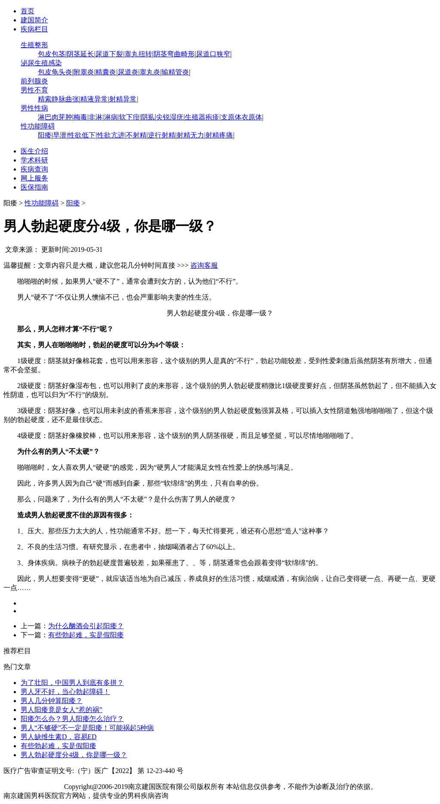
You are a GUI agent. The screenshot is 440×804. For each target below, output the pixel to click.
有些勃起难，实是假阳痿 (86, 635)
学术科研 (34, 160)
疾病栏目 (34, 29)
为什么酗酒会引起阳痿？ (86, 626)
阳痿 (45, 135)
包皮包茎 (51, 54)
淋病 (111, 117)
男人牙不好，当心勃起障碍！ (65, 691)
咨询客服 (204, 265)
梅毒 (80, 117)
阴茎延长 (80, 54)
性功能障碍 (38, 126)
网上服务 (34, 178)
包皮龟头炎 (55, 72)
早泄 (60, 135)
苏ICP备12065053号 (32, 786)
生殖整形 (34, 45)
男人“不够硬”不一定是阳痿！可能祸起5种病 (87, 727)
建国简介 (34, 20)
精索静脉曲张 (58, 99)
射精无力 (190, 135)
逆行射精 (161, 135)
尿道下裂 (109, 54)
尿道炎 (128, 72)
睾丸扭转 (138, 54)
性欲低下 (81, 135)
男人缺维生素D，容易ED (59, 736)
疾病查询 (34, 169)
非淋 (95, 117)
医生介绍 (34, 151)
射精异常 (123, 99)
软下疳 (129, 117)
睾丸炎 (150, 72)
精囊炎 (105, 72)
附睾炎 (83, 72)
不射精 (136, 135)
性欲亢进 (111, 135)
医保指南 (34, 187)
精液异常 (94, 99)
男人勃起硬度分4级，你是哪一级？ (74, 754)
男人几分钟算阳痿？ (51, 700)
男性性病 (34, 108)
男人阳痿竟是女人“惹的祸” (61, 709)
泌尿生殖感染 (41, 63)
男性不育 (34, 90)
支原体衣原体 (241, 117)
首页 (27, 11)
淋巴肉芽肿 (55, 117)
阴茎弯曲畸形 (174, 54)
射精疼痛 (219, 135)
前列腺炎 (34, 81)
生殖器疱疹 (202, 117)
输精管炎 (175, 72)
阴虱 (148, 117)
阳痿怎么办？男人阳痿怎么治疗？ (72, 718)
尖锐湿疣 (169, 117)
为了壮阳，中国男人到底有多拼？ (72, 682)
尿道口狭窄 (213, 54)
